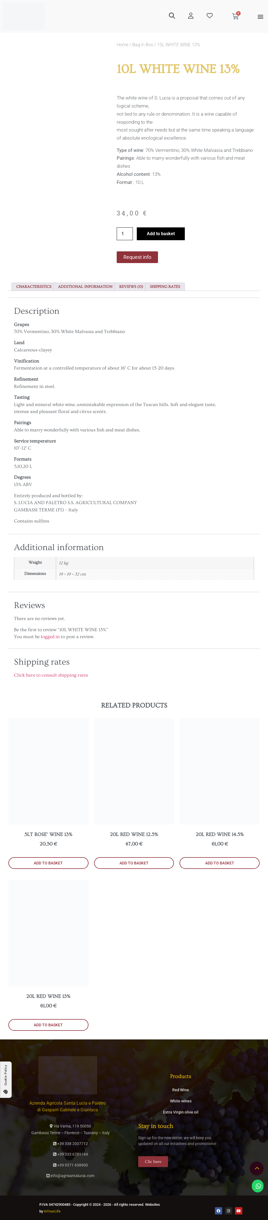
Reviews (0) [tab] (131, 287)
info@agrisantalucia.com (70, 1175)
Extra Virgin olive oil (180, 1112)
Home (122, 44)
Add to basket (161, 233)
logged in (50, 636)
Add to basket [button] (48, 863)
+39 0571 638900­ (70, 1165)
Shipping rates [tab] (165, 287)
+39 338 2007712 (70, 1143)
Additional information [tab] (85, 287)
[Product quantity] (125, 233)
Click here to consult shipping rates (51, 675)
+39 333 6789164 (70, 1154)
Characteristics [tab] (33, 287)
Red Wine (180, 1090)
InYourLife (52, 1211)
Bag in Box (142, 44)
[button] (260, 16)
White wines (181, 1101)
